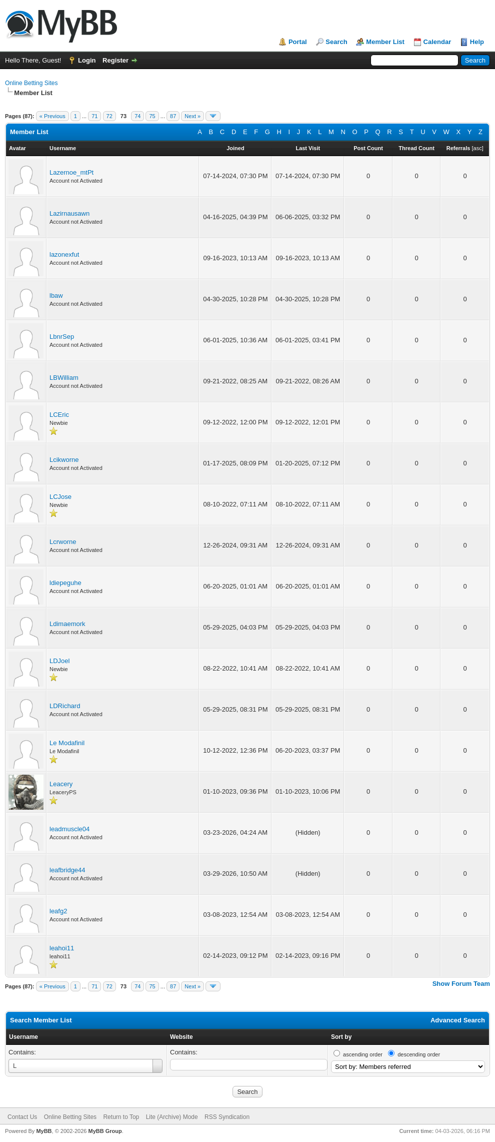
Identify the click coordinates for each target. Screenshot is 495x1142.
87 (173, 116)
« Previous (53, 116)
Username (23, 1036)
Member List (385, 42)
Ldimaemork (68, 624)
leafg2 (58, 911)
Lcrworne (63, 541)
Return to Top (121, 1116)
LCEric (59, 414)
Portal (297, 42)
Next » (192, 116)
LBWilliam (64, 377)
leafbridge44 (68, 870)
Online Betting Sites (31, 83)
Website (181, 1036)
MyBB (44, 1131)
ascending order (362, 1054)
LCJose (61, 496)
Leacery (61, 784)
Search (336, 42)
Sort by (341, 1036)
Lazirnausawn (70, 213)
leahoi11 (62, 948)
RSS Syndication (227, 1116)
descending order (419, 1054)
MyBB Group (105, 1131)
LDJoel (60, 661)
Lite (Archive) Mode (172, 1116)
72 (109, 116)
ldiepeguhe (66, 583)
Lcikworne (64, 459)
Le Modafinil (67, 743)
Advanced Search (457, 1020)
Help (477, 42)
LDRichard (65, 706)
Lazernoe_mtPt (72, 172)
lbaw (56, 295)
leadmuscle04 (70, 829)
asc (478, 148)
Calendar (438, 42)
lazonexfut (64, 254)
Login (87, 60)
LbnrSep (62, 336)
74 (137, 116)
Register (115, 60)
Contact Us (22, 1116)
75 (152, 116)
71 (95, 116)
